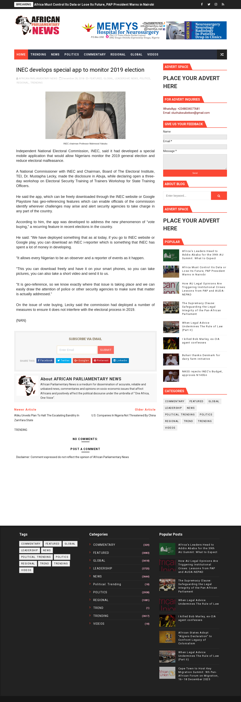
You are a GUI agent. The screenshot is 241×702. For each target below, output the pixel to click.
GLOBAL (108, 78)
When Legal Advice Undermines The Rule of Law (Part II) (202, 326)
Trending (38, 54)
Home (21, 54)
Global (137, 54)
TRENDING (36, 82)
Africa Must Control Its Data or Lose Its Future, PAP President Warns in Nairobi (94, 4)
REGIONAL (23, 82)
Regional (118, 54)
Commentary (95, 54)
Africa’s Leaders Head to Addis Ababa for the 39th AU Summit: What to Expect (203, 255)
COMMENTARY (175, 401)
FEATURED (96, 78)
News (55, 54)
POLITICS (145, 78)
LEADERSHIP (122, 78)
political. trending (180, 414)
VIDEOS (170, 427)
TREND (188, 421)
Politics (71, 54)
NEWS (134, 78)
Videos (153, 54)
